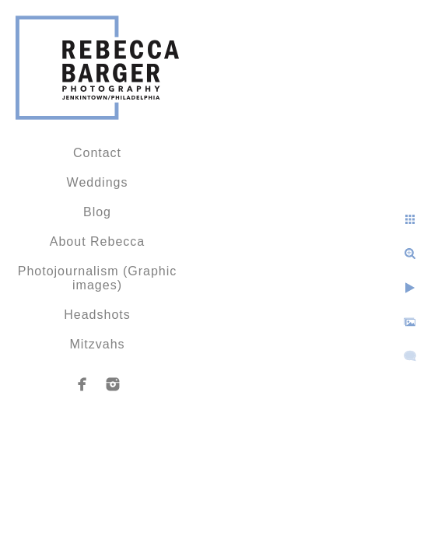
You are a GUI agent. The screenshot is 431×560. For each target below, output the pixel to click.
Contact (97, 152)
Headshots (97, 314)
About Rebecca (97, 241)
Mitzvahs (96, 344)
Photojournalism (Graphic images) (97, 278)
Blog (97, 212)
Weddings (97, 182)
